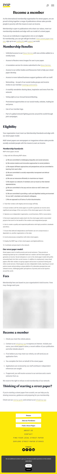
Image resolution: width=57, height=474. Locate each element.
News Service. (46, 65)
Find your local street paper (28, 438)
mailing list (20, 41)
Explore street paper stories (28, 441)
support (30, 41)
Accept (28, 466)
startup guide (18, 401)
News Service (28, 53)
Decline (29, 469)
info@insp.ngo (21, 345)
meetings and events (29, 85)
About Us (28, 430)
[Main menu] (51, 5)
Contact (28, 434)
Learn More (28, 461)
